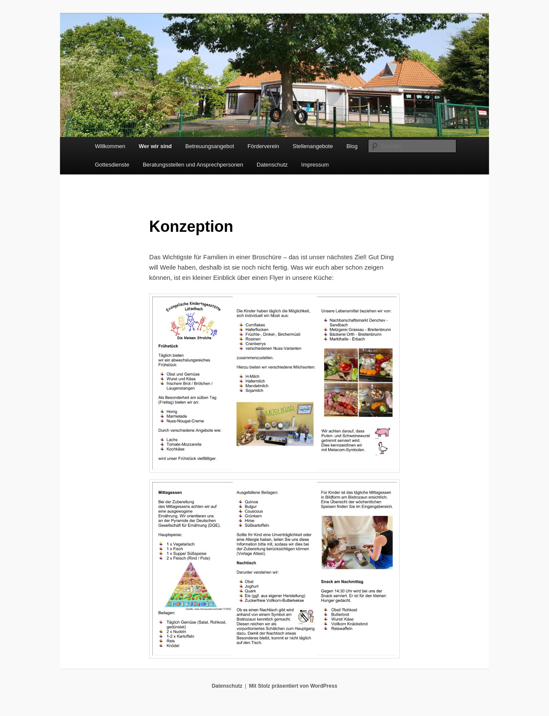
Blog (352, 146)
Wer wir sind (155, 146)
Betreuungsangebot (209, 146)
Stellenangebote (313, 146)
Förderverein (263, 146)
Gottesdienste (112, 164)
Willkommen (110, 146)
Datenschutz (272, 164)
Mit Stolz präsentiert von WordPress (293, 686)
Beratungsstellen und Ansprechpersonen (193, 164)
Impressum (315, 164)
